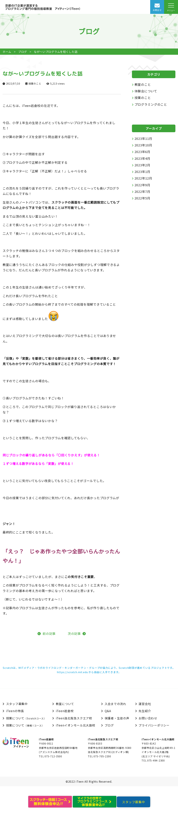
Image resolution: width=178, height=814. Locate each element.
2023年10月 (143, 145)
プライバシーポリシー (154, 725)
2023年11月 (143, 138)
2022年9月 (142, 185)
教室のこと (143, 84)
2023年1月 (142, 171)
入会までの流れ (115, 704)
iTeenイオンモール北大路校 (75, 725)
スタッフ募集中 (17, 704)
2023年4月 (142, 158)
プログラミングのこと (151, 104)
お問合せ (157, 9)
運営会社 (145, 704)
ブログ (22, 52)
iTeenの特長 (15, 711)
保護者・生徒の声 (117, 718)
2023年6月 (142, 151)
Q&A (108, 711)
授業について (26, 718)
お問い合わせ (148, 718)
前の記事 (49, 633)
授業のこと (35, 83)
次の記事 (74, 633)
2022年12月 (143, 178)
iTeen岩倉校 (65, 711)
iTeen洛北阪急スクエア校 (74, 718)
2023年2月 (142, 165)
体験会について (146, 91)
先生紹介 (145, 711)
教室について (65, 704)
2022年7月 (142, 191)
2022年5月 (142, 198)
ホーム (7, 52)
